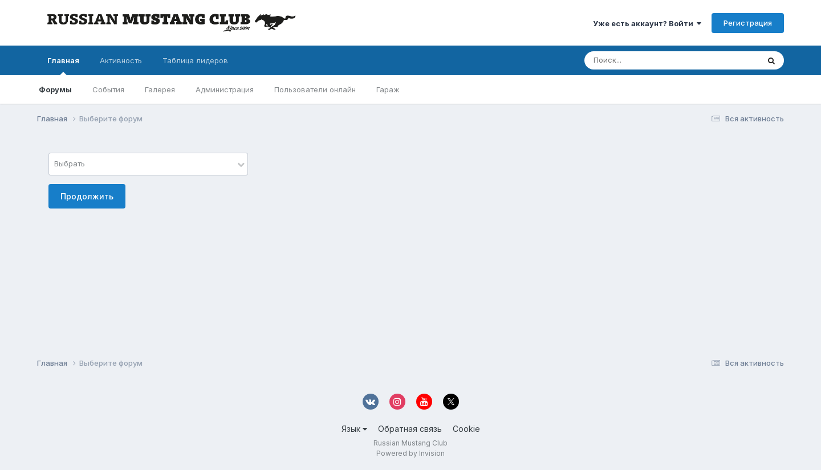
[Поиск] (650, 60)
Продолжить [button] (86, 196)
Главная (63, 65)
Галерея (160, 89)
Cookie (466, 429)
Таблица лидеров (195, 60)
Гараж (388, 89)
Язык (354, 429)
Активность (121, 60)
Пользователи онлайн (315, 89)
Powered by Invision (410, 453)
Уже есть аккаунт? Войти (647, 23)
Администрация (225, 89)
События (108, 89)
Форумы (55, 89)
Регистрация (748, 22)
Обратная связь (410, 429)
